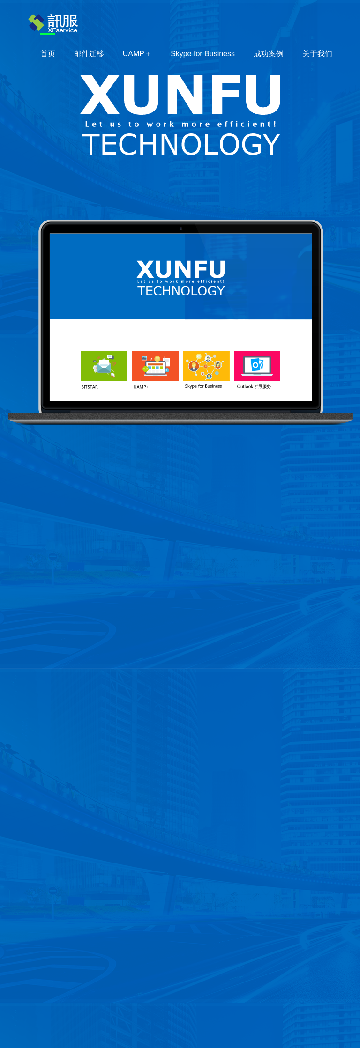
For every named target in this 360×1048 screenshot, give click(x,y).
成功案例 (269, 54)
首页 (47, 54)
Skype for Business (203, 54)
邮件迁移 (89, 54)
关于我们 (317, 54)
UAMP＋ (137, 54)
